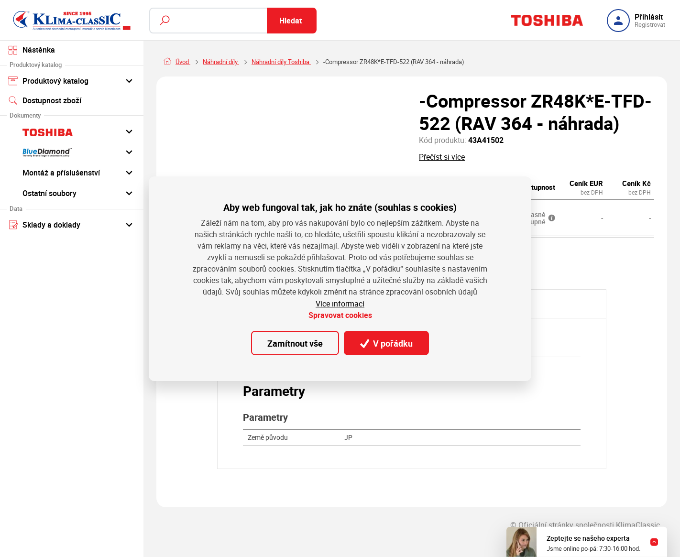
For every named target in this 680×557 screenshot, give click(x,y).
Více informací (340, 303)
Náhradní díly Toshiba (281, 61)
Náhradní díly (221, 61)
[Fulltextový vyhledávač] (233, 20)
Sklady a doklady (71, 224)
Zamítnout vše (295, 343)
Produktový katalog (71, 80)
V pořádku (386, 343)
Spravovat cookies (340, 315)
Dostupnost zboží (44, 100)
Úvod (182, 61)
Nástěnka (31, 49)
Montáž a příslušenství (71, 172)
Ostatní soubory (71, 192)
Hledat (290, 20)
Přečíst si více (442, 157)
